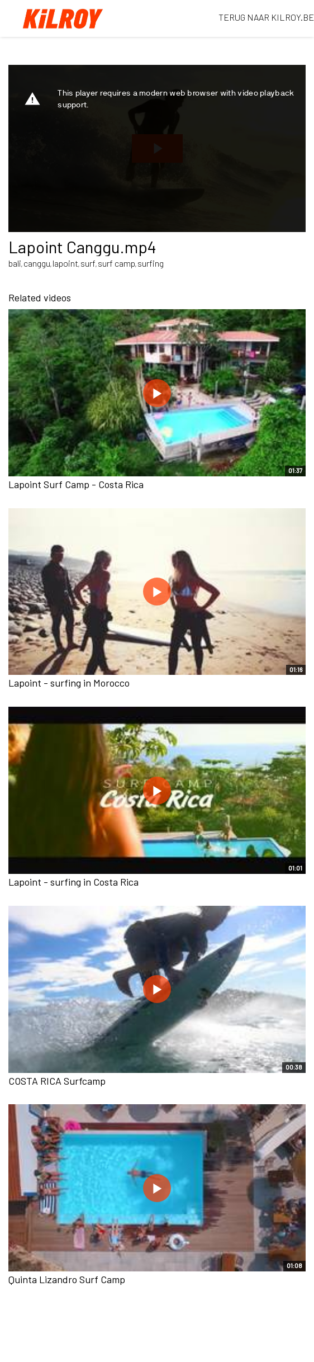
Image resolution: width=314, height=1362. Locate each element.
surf (88, 263)
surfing (150, 263)
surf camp (116, 263)
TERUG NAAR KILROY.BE (266, 17)
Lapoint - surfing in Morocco (69, 683)
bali (14, 263)
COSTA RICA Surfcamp (57, 1081)
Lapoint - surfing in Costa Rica (73, 882)
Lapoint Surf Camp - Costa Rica (76, 484)
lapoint (65, 263)
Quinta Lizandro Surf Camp (66, 1279)
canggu (36, 263)
